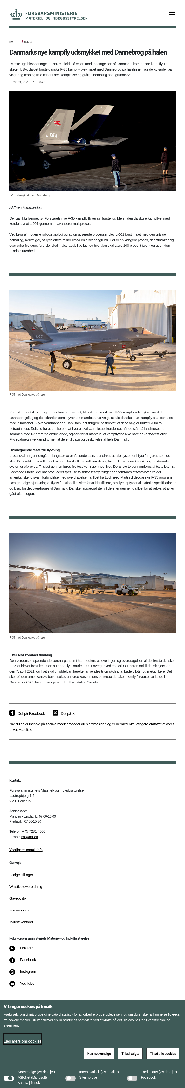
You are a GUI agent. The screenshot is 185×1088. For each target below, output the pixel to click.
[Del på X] (63, 713)
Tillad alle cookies (163, 1054)
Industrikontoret (21, 922)
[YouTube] (25, 986)
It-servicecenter (21, 910)
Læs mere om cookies (22, 1041)
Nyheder (29, 42)
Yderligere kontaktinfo (26, 850)
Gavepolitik (17, 898)
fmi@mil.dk (29, 837)
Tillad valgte (130, 1054)
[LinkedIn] (25, 950)
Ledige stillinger (21, 875)
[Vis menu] (172, 13)
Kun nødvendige (99, 1054)
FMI (11, 42)
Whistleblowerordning (25, 887)
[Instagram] (26, 974)
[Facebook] (26, 962)
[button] (46, 1069)
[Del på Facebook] (27, 713)
